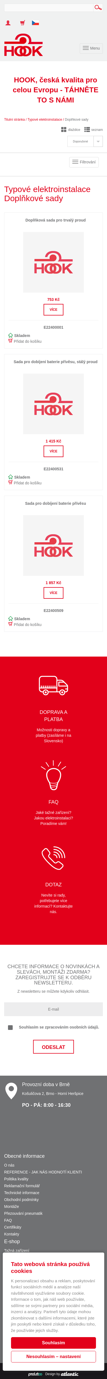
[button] (37, 20)
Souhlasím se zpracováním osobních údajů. (53, 1027)
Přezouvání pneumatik (23, 1213)
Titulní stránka (14, 120)
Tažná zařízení (16, 1250)
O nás (9, 1165)
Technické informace (21, 1193)
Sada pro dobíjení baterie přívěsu (55, 503)
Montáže (11, 1206)
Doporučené (80, 141)
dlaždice (70, 130)
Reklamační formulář (22, 1186)
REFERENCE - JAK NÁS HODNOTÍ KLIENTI (43, 1172)
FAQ (8, 1220)
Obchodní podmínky (21, 1199)
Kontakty (11, 1234)
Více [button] (53, 310)
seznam (93, 130)
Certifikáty (12, 1227)
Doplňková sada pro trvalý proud (55, 220)
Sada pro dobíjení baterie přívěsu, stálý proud (55, 362)
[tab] (85, 141)
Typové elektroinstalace (45, 120)
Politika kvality (16, 1179)
